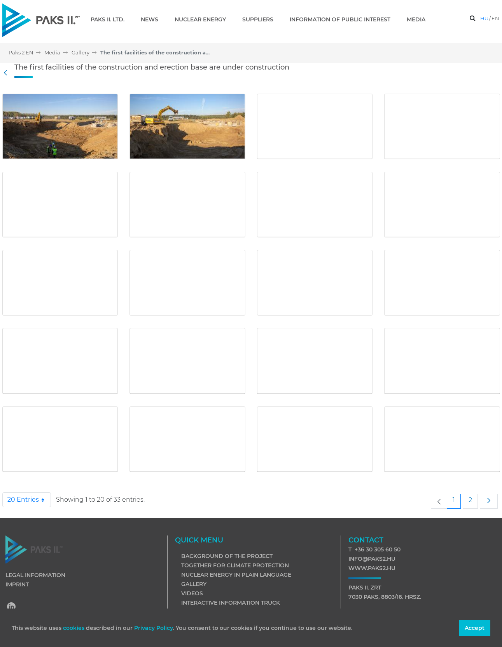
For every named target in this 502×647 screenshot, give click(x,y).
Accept (475, 627)
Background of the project (227, 556)
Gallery (193, 584)
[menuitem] (110, 19)
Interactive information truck (230, 602)
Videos (192, 593)
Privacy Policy (153, 627)
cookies (74, 627)
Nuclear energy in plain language (236, 574)
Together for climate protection (235, 565)
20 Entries (29, 499)
